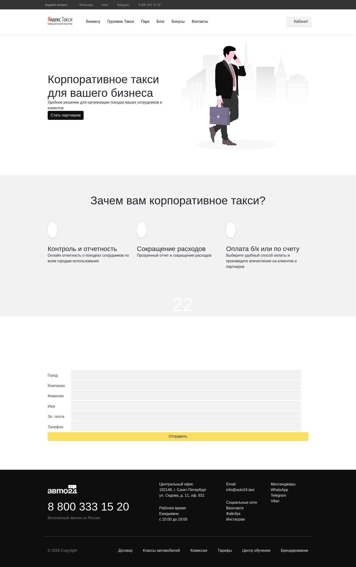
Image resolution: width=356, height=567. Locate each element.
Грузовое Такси (120, 21)
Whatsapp (86, 5)
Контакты (200, 21)
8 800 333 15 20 (149, 5)
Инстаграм (235, 519)
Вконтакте (235, 508)
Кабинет (301, 21)
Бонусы (178, 21)
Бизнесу (93, 21)
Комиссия (198, 550)
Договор (125, 550)
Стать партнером (66, 115)
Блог (160, 21)
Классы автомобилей (161, 550)
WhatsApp (279, 490)
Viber (104, 5)
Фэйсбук (233, 514)
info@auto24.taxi (240, 490)
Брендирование (294, 550)
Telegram (123, 5)
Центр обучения (256, 550)
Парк (145, 21)
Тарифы (225, 550)
